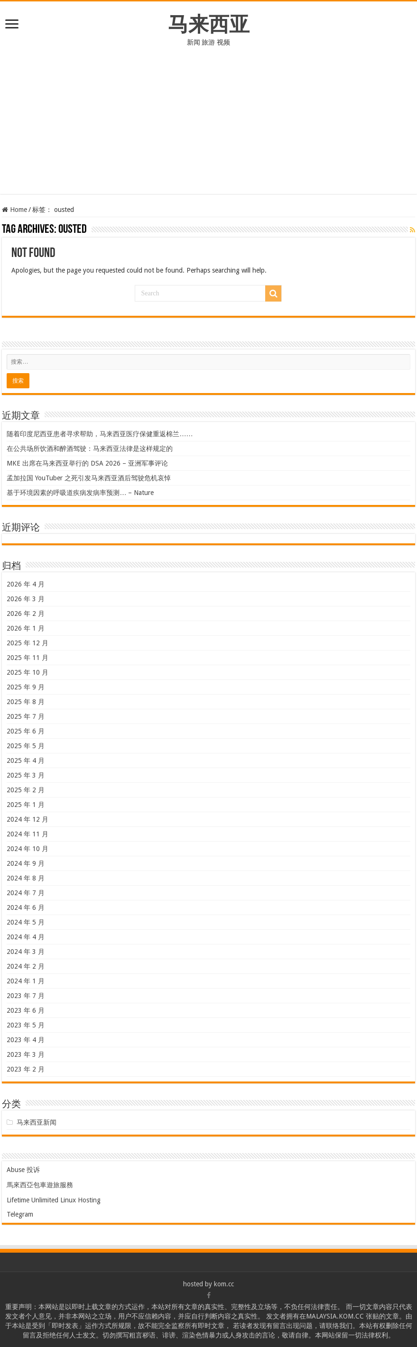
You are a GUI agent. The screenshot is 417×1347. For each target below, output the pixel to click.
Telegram (20, 1214)
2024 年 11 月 (27, 834)
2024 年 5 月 (26, 922)
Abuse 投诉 (23, 1169)
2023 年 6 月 (26, 1010)
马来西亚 (209, 24)
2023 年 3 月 (26, 1054)
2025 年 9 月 (26, 687)
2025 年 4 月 (26, 760)
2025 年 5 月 (26, 746)
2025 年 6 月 (26, 731)
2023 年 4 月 (26, 1040)
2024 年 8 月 (26, 878)
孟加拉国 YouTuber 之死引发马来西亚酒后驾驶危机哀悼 (89, 478)
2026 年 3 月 (26, 599)
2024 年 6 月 (26, 907)
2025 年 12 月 (27, 643)
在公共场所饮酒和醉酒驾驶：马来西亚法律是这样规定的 (90, 448)
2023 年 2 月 (26, 1069)
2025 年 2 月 (26, 790)
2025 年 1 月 (26, 804)
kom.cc (224, 1284)
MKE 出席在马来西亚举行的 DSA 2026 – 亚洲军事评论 (87, 463)
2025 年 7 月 (26, 716)
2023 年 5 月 (26, 1025)
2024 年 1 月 (26, 981)
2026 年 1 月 (26, 628)
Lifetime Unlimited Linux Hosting (54, 1200)
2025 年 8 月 (26, 702)
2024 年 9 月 (26, 863)
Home (14, 209)
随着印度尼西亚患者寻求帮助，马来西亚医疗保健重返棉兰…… (100, 434)
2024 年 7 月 (26, 893)
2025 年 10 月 (27, 672)
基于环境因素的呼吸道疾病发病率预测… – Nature (80, 492)
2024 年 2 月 (26, 966)
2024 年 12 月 (27, 819)
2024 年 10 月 (27, 848)
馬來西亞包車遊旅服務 (40, 1185)
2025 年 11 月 (27, 657)
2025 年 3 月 (26, 775)
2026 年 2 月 (26, 613)
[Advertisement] (208, 127)
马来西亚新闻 (36, 1122)
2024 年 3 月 (26, 951)
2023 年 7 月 (26, 995)
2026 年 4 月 (26, 584)
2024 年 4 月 (26, 937)
